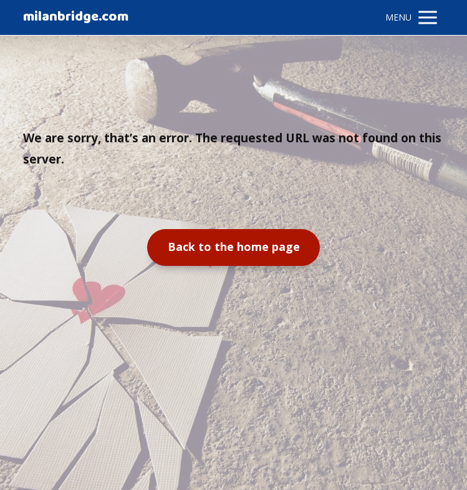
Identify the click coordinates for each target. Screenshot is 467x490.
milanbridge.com (75, 17)
